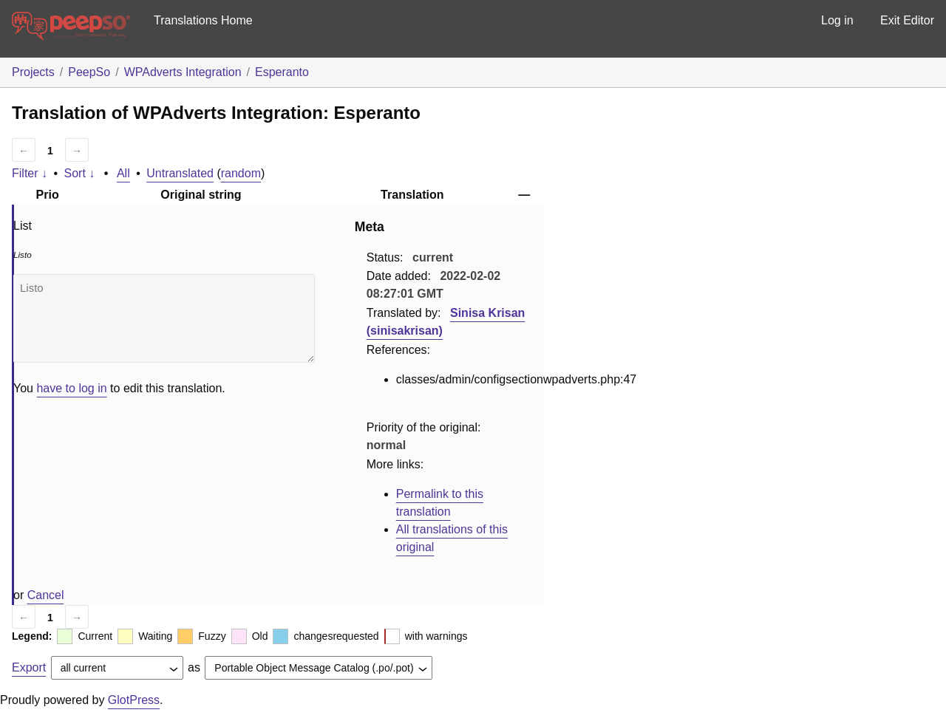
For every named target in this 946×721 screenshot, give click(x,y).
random (241, 173)
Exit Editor (907, 20)
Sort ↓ (79, 173)
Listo (164, 318)
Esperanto (282, 72)
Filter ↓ (29, 173)
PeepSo (89, 72)
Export (29, 667)
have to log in (71, 388)
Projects (33, 72)
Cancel (45, 595)
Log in (837, 20)
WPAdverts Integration (183, 72)
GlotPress (134, 700)
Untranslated (180, 173)
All (123, 173)
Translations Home (203, 20)
